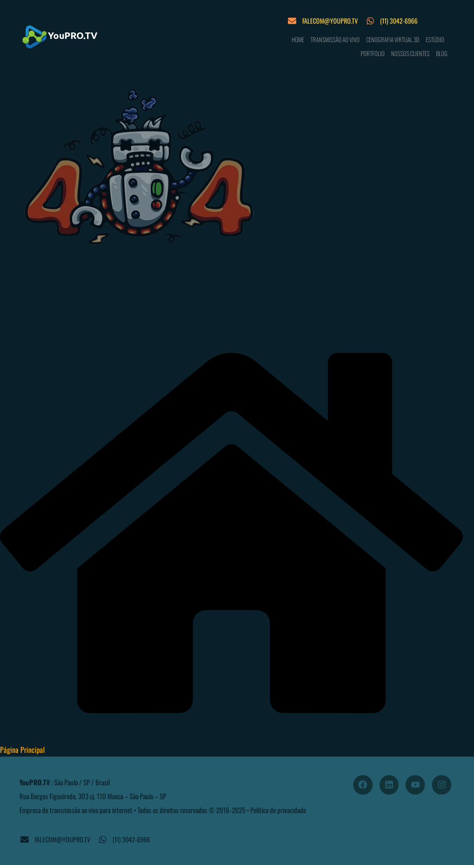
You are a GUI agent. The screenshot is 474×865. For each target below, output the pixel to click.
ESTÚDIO (435, 39)
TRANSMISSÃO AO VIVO (335, 39)
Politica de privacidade (278, 810)
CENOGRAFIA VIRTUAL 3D (392, 39)
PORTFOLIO (373, 53)
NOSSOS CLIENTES (410, 53)
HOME (298, 39)
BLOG (442, 53)
